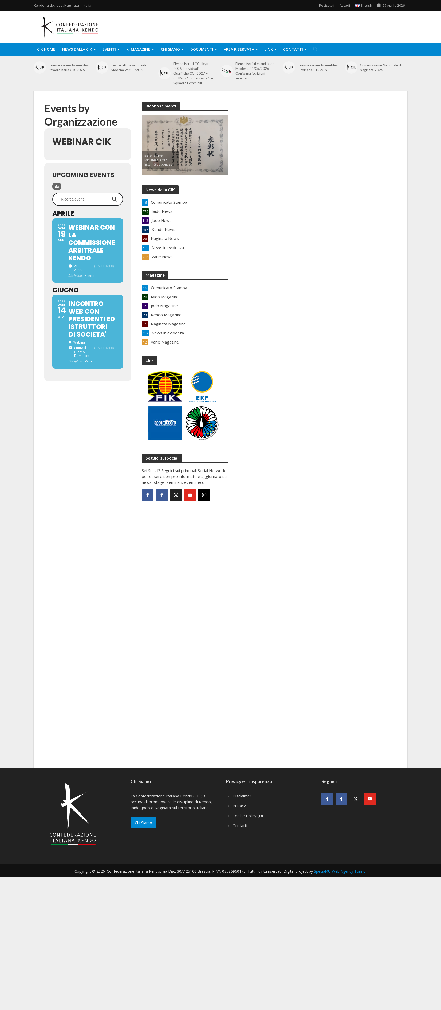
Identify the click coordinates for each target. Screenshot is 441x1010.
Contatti (293, 49)
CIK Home (46, 49)
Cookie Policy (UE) (249, 815)
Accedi (345, 5)
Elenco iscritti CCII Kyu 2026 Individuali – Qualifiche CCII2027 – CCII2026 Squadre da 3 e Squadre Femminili (193, 73)
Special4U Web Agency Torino (340, 871)
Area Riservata (239, 49)
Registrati (326, 5)
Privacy (239, 805)
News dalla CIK (77, 49)
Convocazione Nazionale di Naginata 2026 (381, 67)
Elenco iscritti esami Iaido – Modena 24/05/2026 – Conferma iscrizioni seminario (256, 71)
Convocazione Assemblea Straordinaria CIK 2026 (69, 67)
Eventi (109, 49)
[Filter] (56, 186)
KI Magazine (138, 49)
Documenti (201, 49)
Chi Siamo (170, 49)
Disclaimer (242, 796)
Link (269, 49)
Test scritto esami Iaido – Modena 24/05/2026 (130, 67)
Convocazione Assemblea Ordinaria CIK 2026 (318, 67)
